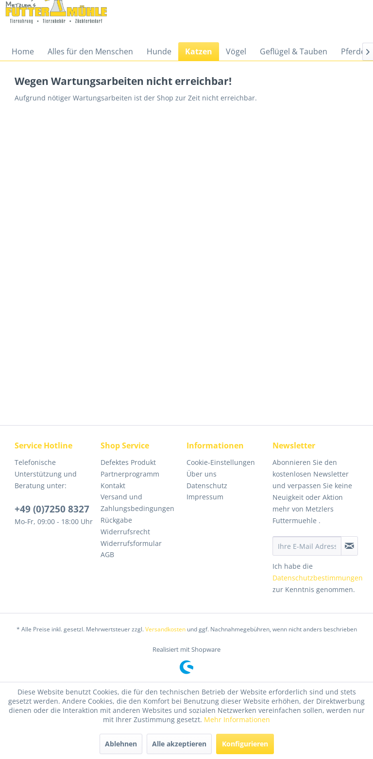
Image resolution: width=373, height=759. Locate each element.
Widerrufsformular (131, 543)
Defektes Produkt (128, 462)
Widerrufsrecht (125, 531)
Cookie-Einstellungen (220, 462)
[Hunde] (159, 51)
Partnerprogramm (130, 473)
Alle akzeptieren (179, 743)
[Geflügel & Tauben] (293, 51)
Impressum (204, 496)
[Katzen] (198, 51)
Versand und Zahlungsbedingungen (137, 502)
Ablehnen (121, 743)
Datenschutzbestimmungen (317, 577)
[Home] (23, 51)
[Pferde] (353, 51)
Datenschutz (206, 485)
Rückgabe (116, 520)
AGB (107, 554)
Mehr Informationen (237, 719)
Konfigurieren (245, 743)
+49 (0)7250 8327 (52, 509)
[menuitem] (23, 51)
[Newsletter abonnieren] (349, 546)
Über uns (201, 473)
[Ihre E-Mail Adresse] (306, 546)
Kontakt (113, 485)
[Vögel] (236, 51)
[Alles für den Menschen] (90, 51)
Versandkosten (165, 629)
